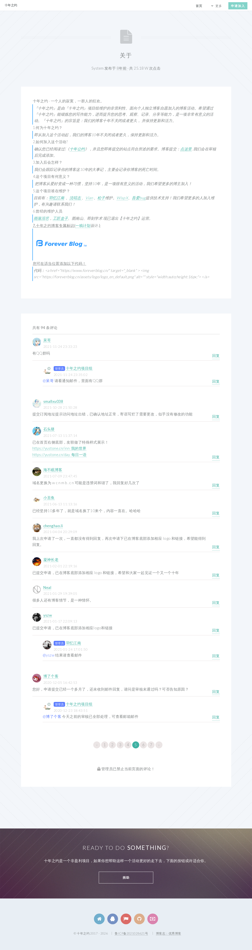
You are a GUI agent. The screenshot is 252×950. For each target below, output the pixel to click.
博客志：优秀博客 (168, 933)
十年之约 (11, 5)
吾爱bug (139, 197)
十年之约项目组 (79, 368)
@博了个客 (52, 716)
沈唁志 (75, 197)
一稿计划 (83, 225)
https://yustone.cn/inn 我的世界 (59, 448)
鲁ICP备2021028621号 (131, 933)
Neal (47, 587)
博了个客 (51, 676)
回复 (216, 355)
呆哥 (47, 340)
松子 (101, 197)
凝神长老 (51, 559)
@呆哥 (48, 380)
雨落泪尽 (41, 218)
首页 (199, 6)
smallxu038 (53, 401)
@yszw (49, 655)
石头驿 (49, 429)
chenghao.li (53, 525)
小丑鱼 (49, 497)
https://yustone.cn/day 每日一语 (59, 454)
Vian (89, 197)
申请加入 (238, 6)
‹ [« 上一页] (96, 745)
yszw (47, 615)
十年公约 (77, 149)
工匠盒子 (60, 218)
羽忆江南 (56, 197)
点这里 (186, 149)
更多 (218, 6)
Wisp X (122, 197)
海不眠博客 (52, 469)
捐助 (126, 877)
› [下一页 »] (158, 745)
